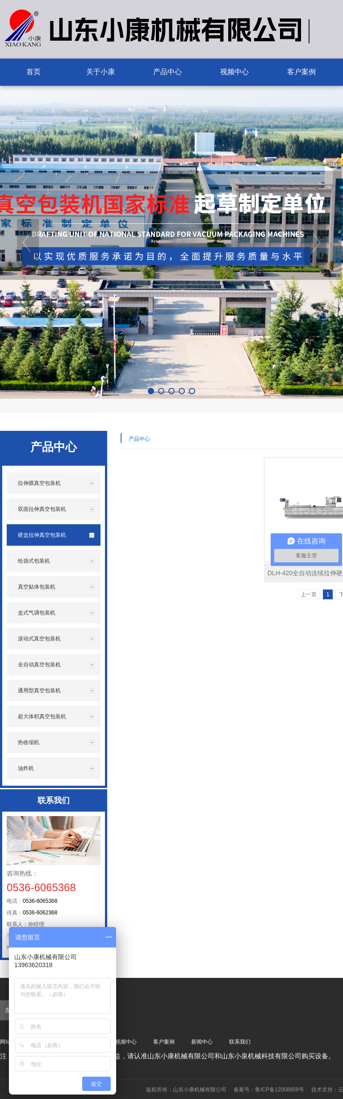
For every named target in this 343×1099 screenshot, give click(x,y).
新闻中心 (202, 1042)
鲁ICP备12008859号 (279, 1089)
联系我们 (240, 1042)
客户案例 (164, 1042)
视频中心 (126, 1042)
